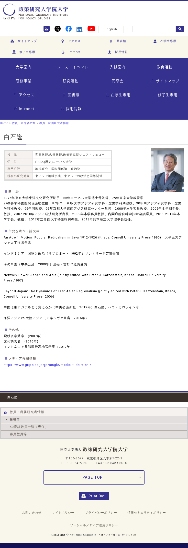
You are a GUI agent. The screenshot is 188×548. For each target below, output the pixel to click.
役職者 (15, 419)
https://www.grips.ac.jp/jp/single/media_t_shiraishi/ (47, 365)
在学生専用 (165, 41)
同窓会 (117, 80)
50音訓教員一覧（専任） (29, 427)
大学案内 (23, 67)
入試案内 (117, 67)
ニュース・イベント (70, 67)
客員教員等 (18, 434)
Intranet (70, 52)
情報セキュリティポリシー (147, 512)
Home (4, 123)
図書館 (117, 41)
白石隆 (12, 397)
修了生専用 (23, 52)
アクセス (70, 41)
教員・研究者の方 (24, 123)
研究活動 (70, 80)
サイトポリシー (63, 512)
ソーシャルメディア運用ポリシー (94, 525)
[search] (153, 29)
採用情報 (117, 52)
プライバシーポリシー (101, 512)
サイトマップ (23, 41)
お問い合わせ (32, 512)
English (111, 29)
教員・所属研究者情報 (54, 123)
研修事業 (23, 80)
